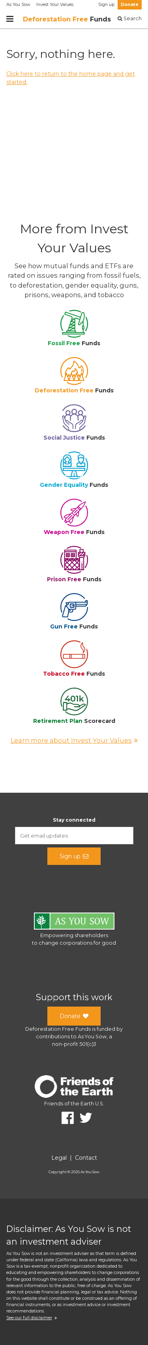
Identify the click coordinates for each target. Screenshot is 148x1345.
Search (130, 18)
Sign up (106, 4)
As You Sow (18, 4)
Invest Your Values (54, 4)
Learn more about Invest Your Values (74, 740)
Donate (130, 4)
